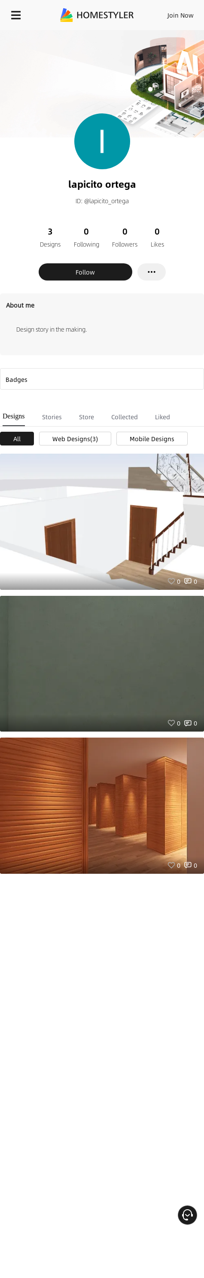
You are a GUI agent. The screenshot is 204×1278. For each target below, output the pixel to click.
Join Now (180, 15)
